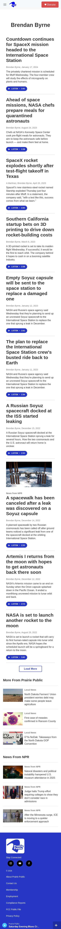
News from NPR (14, 493)
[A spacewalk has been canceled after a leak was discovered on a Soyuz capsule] (29, 474)
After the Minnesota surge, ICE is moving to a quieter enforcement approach (41, 818)
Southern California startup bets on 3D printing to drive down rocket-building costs (30, 226)
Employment (12, 896)
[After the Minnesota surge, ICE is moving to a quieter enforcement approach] (13, 815)
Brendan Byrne (13, 67)
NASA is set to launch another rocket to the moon (30, 620)
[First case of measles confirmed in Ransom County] (13, 718)
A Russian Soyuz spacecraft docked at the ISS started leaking (29, 413)
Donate (51, 4)
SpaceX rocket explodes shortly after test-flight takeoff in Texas (30, 168)
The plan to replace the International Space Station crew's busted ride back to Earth (29, 352)
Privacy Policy (12, 916)
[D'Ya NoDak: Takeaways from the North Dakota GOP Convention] (13, 738)
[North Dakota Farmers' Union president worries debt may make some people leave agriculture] (13, 695)
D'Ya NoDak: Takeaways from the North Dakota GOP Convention (40, 740)
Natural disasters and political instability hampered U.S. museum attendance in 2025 (40, 774)
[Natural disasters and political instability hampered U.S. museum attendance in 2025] (13, 772)
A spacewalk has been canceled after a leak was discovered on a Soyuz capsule (30, 505)
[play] (5, 925)
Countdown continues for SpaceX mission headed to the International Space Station (30, 50)
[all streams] (57, 925)
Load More (30, 668)
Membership (12, 890)
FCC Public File (13, 909)
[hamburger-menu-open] (4, 5)
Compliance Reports (15, 903)
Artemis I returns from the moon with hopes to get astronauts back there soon (30, 564)
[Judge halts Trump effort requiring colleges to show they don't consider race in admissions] (13, 792)
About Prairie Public (15, 877)
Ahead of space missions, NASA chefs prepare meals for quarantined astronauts (30, 110)
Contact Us (11, 883)
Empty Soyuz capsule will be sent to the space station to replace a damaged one (29, 288)
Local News (30, 690)
